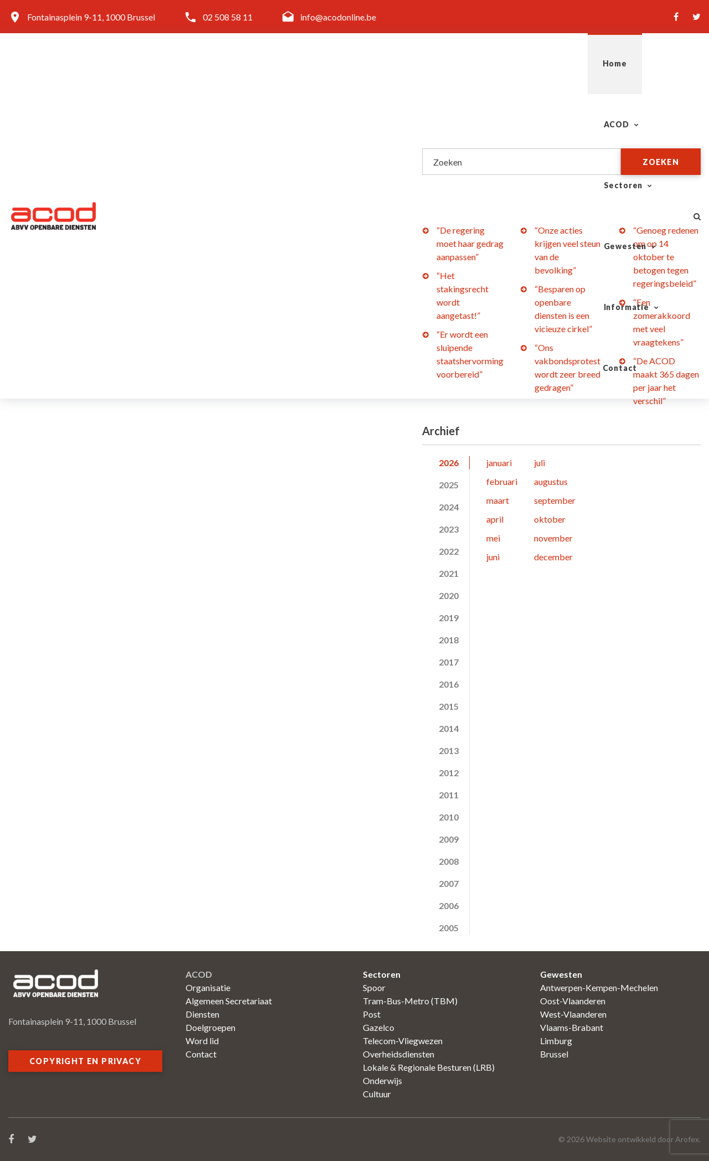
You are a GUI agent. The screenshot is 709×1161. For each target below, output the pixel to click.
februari (501, 481)
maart (497, 500)
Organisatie (208, 987)
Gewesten (475, 63)
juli (539, 462)
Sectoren (391, 63)
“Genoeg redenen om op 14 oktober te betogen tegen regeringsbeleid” (665, 256)
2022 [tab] (449, 551)
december (553, 556)
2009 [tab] (449, 839)
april (495, 519)
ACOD (316, 63)
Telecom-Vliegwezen (403, 1040)
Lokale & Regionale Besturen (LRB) (429, 1067)
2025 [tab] (449, 484)
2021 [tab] (449, 573)
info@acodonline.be (338, 17)
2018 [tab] (449, 639)
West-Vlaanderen (573, 1014)
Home (260, 63)
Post (372, 1014)
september (555, 500)
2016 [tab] (449, 684)
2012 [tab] (449, 772)
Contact (643, 63)
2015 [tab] (449, 706)
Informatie (562, 63)
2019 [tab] (449, 617)
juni (493, 556)
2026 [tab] (449, 462)
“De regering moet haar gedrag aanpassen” (470, 243)
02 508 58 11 (228, 17)
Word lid (202, 1040)
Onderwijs (382, 1080)
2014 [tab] (449, 728)
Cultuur (377, 1093)
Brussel (554, 1054)
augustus (551, 481)
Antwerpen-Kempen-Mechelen (599, 987)
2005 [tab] (449, 927)
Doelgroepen (210, 1027)
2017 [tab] (449, 662)
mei (493, 538)
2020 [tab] (449, 595)
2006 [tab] (449, 905)
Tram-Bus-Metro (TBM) (410, 1000)
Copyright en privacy (85, 1061)
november (553, 538)
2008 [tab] (449, 861)
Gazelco (378, 1027)
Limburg (556, 1040)
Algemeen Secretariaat (229, 1000)
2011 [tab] (449, 795)
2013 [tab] (449, 750)
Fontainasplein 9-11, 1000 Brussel (91, 17)
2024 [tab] (449, 507)
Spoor (374, 987)
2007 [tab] (449, 883)
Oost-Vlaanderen (572, 1000)
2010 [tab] (449, 817)
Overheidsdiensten (398, 1054)
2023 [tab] (449, 529)
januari (499, 462)
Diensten (202, 1014)
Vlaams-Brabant (571, 1027)
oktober (550, 519)
